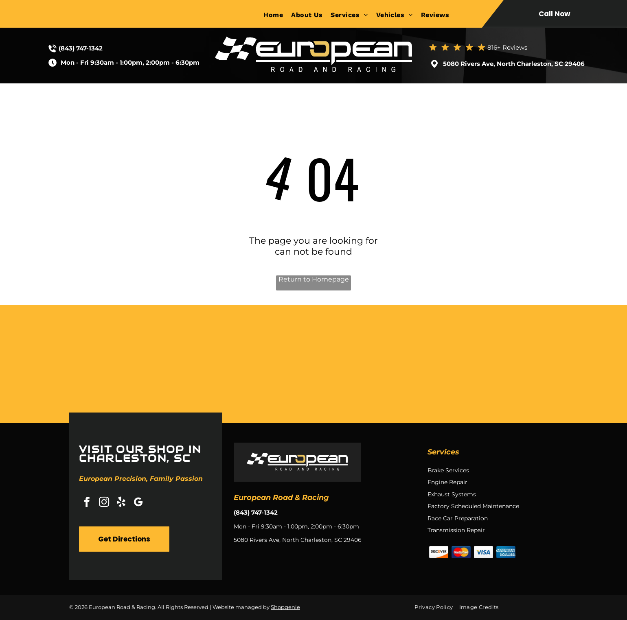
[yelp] (121, 503)
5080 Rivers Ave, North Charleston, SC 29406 (514, 64)
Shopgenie (285, 607)
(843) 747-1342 (81, 48)
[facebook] (86, 503)
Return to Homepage (313, 279)
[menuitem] (277, 15)
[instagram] (104, 503)
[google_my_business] (138, 503)
